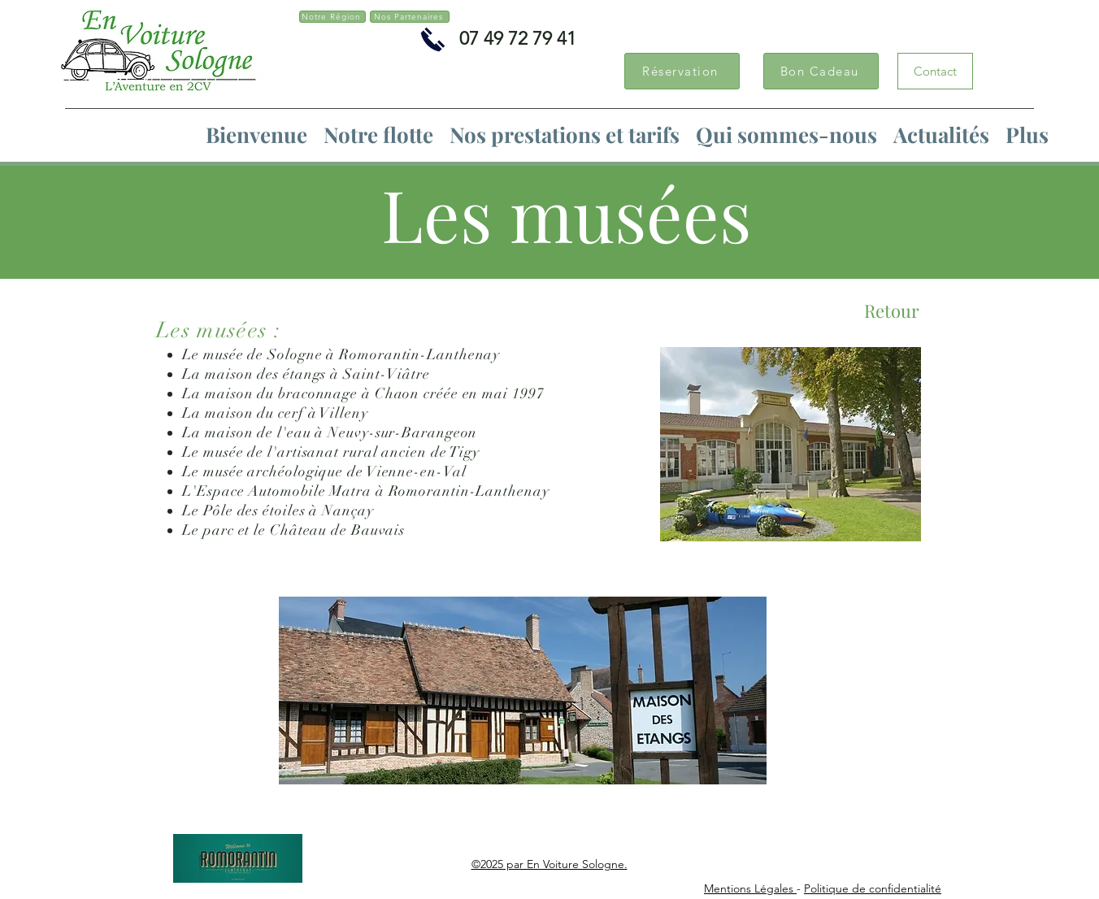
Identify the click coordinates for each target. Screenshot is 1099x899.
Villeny (343, 413)
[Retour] (892, 311)
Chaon (397, 393)
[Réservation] (682, 71)
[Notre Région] (332, 17)
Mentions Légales (750, 888)
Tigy (465, 452)
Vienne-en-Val (417, 471)
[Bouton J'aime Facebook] (461, 81)
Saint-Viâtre (386, 374)
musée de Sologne (262, 354)
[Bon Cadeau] (821, 71)
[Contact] (935, 71)
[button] (564, 134)
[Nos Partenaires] (410, 17)
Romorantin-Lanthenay (419, 354)
